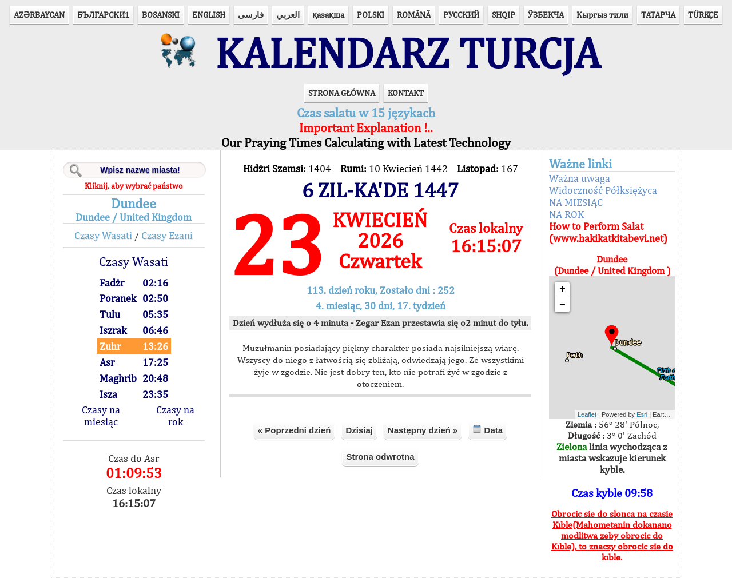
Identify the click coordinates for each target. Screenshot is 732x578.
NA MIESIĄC (576, 202)
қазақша (328, 14)
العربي (288, 14)
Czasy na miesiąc (101, 416)
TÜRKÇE (703, 14)
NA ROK (566, 214)
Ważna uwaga (579, 178)
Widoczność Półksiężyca (603, 190)
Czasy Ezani (167, 235)
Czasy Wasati (103, 235)
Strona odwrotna (380, 456)
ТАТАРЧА (658, 14)
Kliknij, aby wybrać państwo (133, 185)
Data (487, 429)
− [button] (562, 305)
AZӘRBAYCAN (39, 14)
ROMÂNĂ (414, 14)
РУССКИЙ (461, 14)
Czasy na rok (175, 416)
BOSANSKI (161, 14)
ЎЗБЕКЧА (546, 14)
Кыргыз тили (602, 14)
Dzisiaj (359, 430)
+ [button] (562, 289)
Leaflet (587, 414)
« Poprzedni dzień (294, 430)
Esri (641, 414)
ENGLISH (208, 14)
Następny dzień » (423, 430)
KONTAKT (406, 93)
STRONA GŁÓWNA (341, 93)
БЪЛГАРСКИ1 (103, 14)
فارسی (251, 14)
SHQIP (503, 14)
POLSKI (370, 14)
